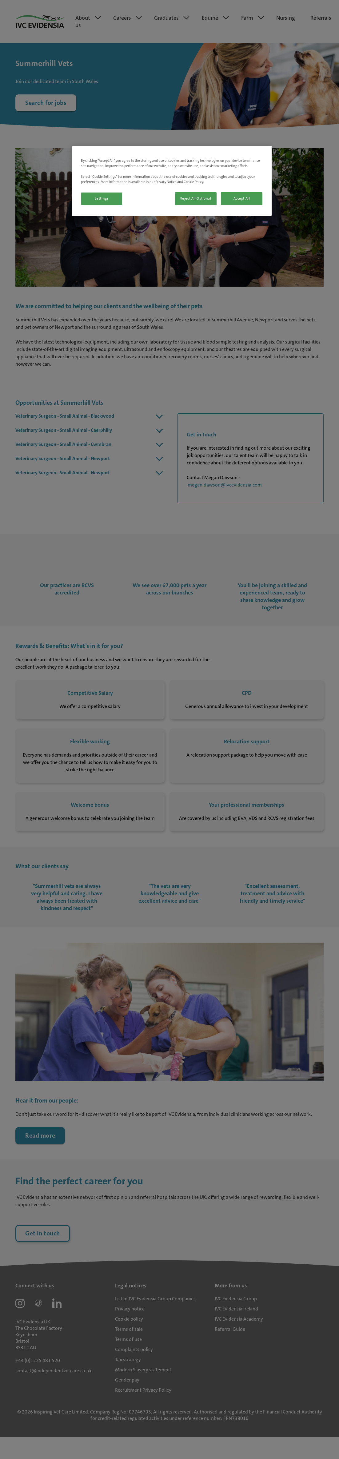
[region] (172, 181)
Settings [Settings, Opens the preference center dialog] (102, 198)
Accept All (241, 198)
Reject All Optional (195, 198)
